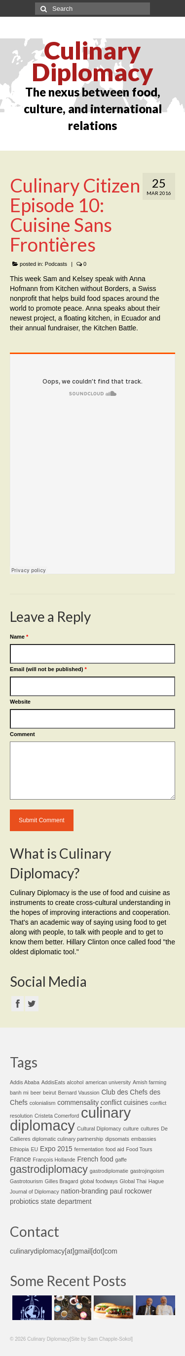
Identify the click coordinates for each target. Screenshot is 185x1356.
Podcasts (56, 264)
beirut (49, 1093)
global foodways (98, 1181)
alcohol (75, 1082)
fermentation (89, 1149)
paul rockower (131, 1191)
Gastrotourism (26, 1181)
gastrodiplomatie (109, 1171)
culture (131, 1128)
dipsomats (117, 1139)
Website (20, 702)
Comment (22, 734)
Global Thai (133, 1181)
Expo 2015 (56, 1149)
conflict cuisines (124, 1102)
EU (34, 1149)
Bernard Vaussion (79, 1093)
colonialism (43, 1103)
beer (36, 1093)
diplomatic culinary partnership (67, 1139)
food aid (115, 1149)
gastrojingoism (147, 1171)
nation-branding (84, 1191)
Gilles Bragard (61, 1181)
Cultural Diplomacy (99, 1128)
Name (19, 637)
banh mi (19, 1093)
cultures (150, 1128)
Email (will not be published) (48, 669)
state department (66, 1201)
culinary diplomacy (70, 1118)
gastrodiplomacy (49, 1169)
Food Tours (139, 1149)
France (20, 1159)
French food (95, 1159)
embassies (143, 1139)
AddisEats (53, 1082)
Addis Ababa (24, 1082)
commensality (78, 1102)
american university (108, 1082)
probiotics (24, 1201)
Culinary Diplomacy (92, 61)
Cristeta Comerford (57, 1116)
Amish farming (149, 1082)
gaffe (121, 1159)
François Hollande (54, 1159)
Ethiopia (19, 1149)
